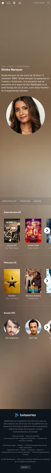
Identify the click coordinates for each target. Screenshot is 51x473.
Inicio (3, 66)
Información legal (9, 445)
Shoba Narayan (23, 66)
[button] (12, 329)
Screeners (31, 450)
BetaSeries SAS (13, 450)
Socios (37, 201)
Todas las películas (32, 436)
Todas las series (17, 436)
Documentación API (11, 438)
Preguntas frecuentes (28, 438)
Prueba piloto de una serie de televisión (16, 452)
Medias (23, 450)
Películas (25, 201)
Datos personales (25, 448)
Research (40, 450)
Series (11, 66)
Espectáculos (9, 201)
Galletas (20, 445)
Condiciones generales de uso (36, 445)
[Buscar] (48, 3)
